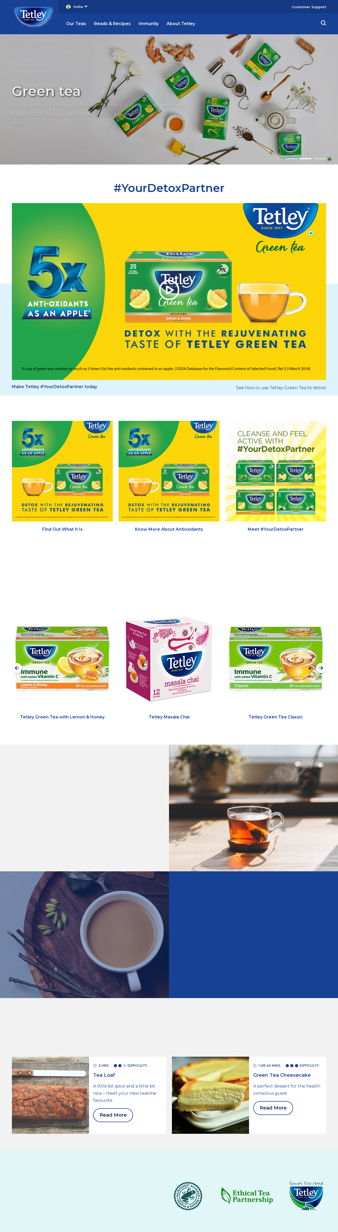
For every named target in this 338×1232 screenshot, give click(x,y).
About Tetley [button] (181, 23)
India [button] (80, 6)
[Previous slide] (17, 668)
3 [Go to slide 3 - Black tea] (320, 158)
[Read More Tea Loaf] (104, 979)
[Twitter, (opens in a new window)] (254, 1181)
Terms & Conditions (49, 1177)
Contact (129, 1177)
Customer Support (309, 7)
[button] (323, 23)
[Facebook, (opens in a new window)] (265, 1181)
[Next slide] (321, 668)
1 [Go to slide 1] (291, 158)
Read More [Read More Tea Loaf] (113, 1019)
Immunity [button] (149, 23)
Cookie (49, 1200)
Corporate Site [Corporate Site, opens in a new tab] (249, 1196)
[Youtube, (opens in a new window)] (243, 1181)
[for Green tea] (50, 999)
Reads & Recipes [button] (112, 23)
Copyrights (48, 1189)
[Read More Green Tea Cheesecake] (282, 979)
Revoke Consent (133, 1188)
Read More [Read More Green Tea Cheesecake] (273, 1012)
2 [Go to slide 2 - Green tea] (306, 158)
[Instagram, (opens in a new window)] (232, 1181)
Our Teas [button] (76, 23)
